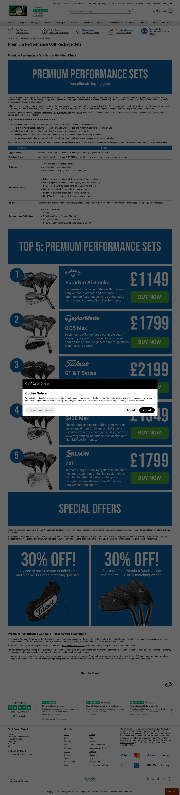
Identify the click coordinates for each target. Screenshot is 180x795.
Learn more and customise (40, 410)
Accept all (147, 410)
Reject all (131, 410)
